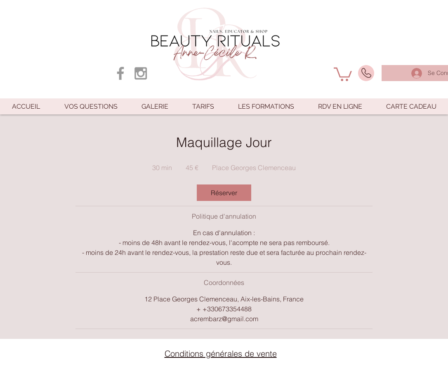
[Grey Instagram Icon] (140, 73)
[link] (224, 192)
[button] (343, 73)
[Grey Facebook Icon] (120, 73)
